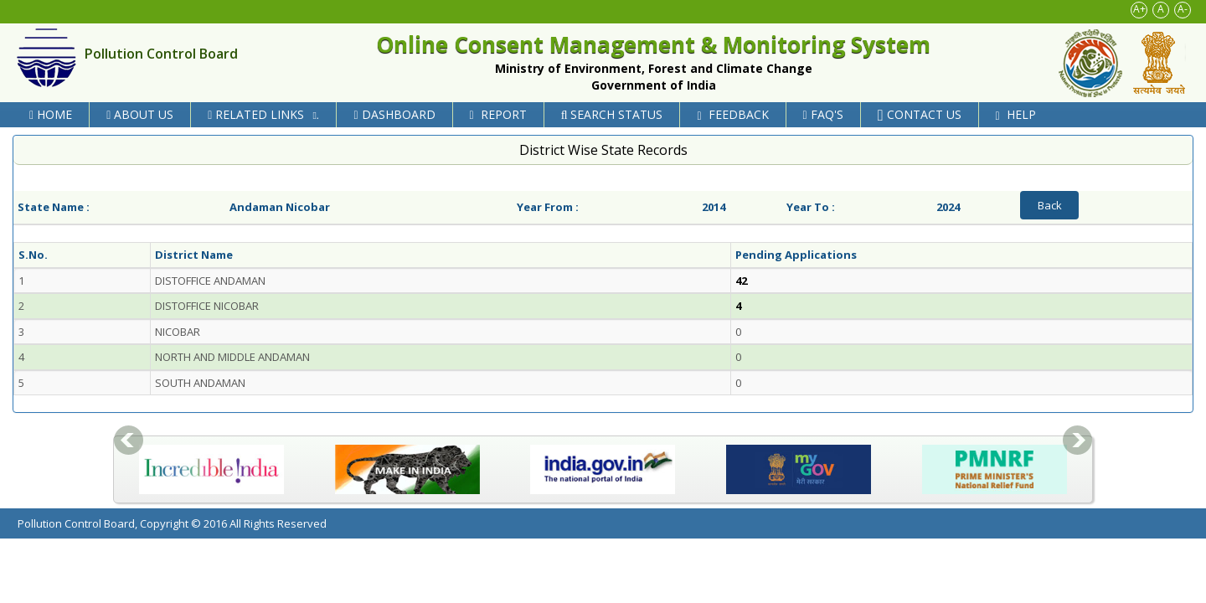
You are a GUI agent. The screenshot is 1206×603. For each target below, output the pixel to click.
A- (1183, 9)
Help (1016, 114)
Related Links (266, 114)
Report (498, 114)
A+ (1139, 9)
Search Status (612, 114)
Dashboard (394, 114)
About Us (139, 114)
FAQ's (823, 114)
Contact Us (919, 114)
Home (50, 114)
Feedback (732, 114)
